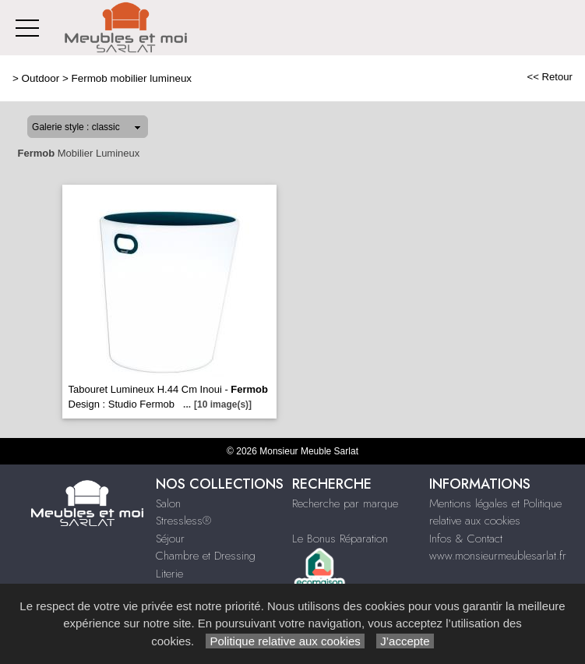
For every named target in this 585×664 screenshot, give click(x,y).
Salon (168, 503)
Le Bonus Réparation (340, 538)
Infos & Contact (465, 538)
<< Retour (550, 77)
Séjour (170, 538)
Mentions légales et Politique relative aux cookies (495, 512)
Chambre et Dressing (205, 555)
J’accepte (405, 641)
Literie (169, 573)
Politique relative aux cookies (285, 641)
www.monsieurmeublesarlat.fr (497, 555)
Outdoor (41, 78)
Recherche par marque (345, 503)
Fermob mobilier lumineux (131, 78)
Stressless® (183, 520)
